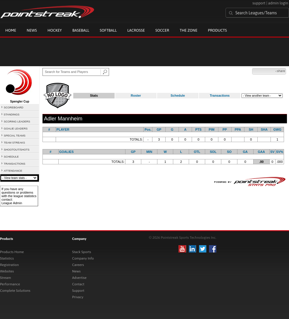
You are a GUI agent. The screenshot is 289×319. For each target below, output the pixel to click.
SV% (279, 151)
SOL (213, 151)
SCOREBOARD (13, 107)
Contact (78, 284)
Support (78, 291)
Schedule (178, 95)
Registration (9, 265)
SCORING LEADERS (17, 121)
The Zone (188, 30)
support (258, 3)
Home (10, 30)
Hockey (54, 30)
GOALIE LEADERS (16, 128)
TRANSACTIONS (14, 163)
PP (224, 129)
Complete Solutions (15, 291)
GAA (261, 151)
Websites (7, 271)
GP (159, 129)
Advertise (79, 278)
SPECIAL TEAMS (14, 135)
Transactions (220, 95)
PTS (198, 129)
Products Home (12, 252)
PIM (212, 129)
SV (272, 151)
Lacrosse (136, 30)
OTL (197, 151)
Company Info (83, 258)
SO (229, 151)
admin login (278, 3)
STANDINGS (12, 114)
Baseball (80, 30)
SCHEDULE (11, 156)
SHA (264, 129)
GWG (277, 129)
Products (217, 30)
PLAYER (63, 129)
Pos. (147, 129)
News (32, 30)
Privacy (77, 297)
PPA (238, 129)
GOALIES (66, 151)
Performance (10, 284)
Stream (5, 278)
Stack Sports (81, 252)
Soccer (162, 30)
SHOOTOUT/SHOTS (16, 149)
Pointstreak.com (47, 12)
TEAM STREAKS (14, 142)
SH (251, 129)
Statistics (7, 258)
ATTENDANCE (13, 170)
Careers (78, 265)
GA (245, 151)
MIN (149, 151)
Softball (108, 30)
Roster (136, 95)
